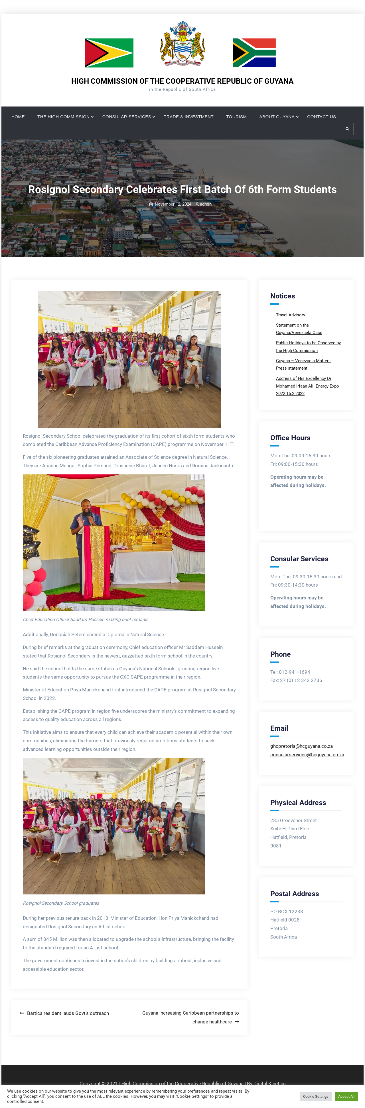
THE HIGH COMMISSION (63, 116)
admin (206, 204)
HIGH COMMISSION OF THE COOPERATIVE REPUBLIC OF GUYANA (182, 81)
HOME (18, 116)
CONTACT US (321, 116)
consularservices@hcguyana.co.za (307, 754)
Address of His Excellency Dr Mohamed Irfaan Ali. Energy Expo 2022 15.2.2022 (307, 386)
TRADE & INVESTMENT (189, 116)
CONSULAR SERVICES (126, 116)
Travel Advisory (291, 315)
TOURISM (236, 116)
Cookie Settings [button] (315, 1096)
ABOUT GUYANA (277, 116)
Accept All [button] (346, 1096)
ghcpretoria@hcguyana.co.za (301, 746)
